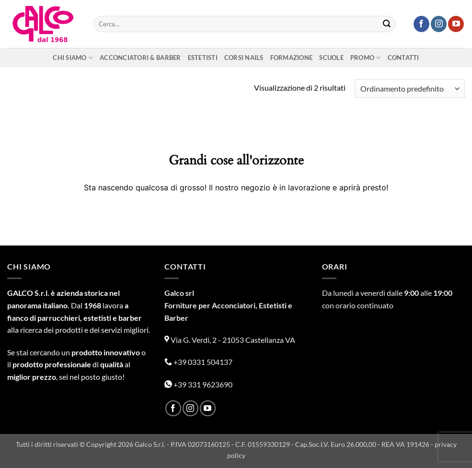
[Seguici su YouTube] (456, 24)
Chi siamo (73, 57)
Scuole (331, 57)
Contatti (403, 57)
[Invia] (387, 24)
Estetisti (203, 57)
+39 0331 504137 (198, 361)
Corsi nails (244, 57)
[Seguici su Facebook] (421, 24)
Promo (365, 57)
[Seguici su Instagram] (439, 24)
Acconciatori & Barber (140, 57)
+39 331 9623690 (198, 384)
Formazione (291, 57)
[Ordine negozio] (410, 88)
